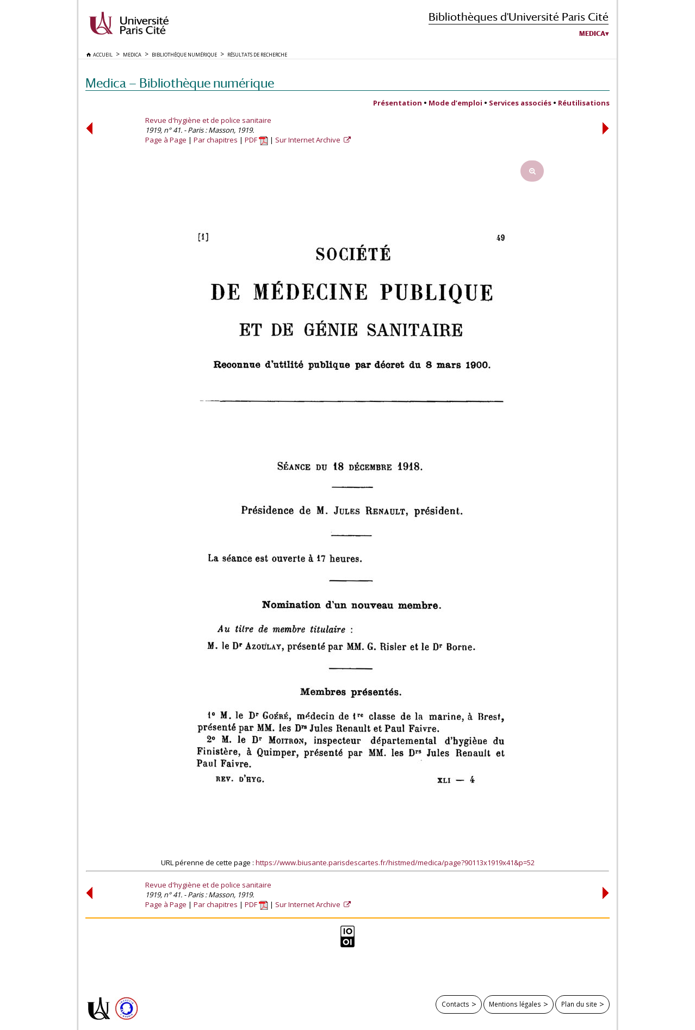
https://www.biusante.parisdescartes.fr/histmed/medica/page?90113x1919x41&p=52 (395, 862)
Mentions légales (515, 1004)
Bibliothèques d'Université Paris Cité (519, 16)
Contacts (455, 1004)
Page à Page (166, 140)
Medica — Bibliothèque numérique (179, 83)
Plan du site (579, 1004)
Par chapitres (216, 140)
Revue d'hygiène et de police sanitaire (208, 120)
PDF (256, 140)
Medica (592, 34)
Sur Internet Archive (308, 140)
